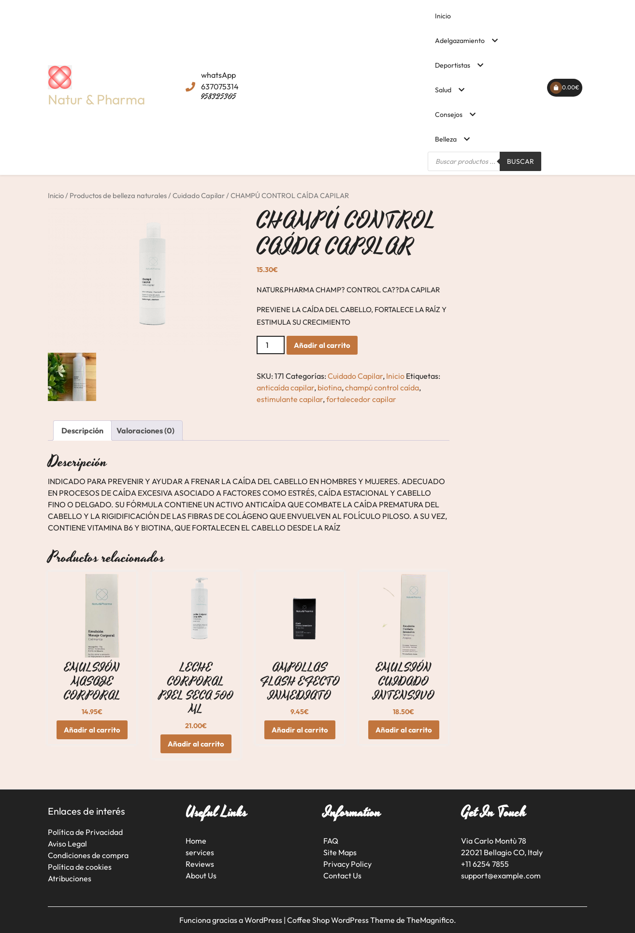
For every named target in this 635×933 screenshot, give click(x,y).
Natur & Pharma (96, 99)
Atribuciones (69, 878)
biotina (330, 387)
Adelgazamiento (460, 40)
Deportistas (452, 65)
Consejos (448, 114)
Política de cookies (80, 867)
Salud (443, 90)
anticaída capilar (285, 387)
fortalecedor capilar (361, 399)
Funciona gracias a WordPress (231, 920)
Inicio (443, 16)
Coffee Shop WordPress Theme (341, 920)
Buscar (520, 161)
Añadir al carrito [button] (92, 729)
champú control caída (382, 387)
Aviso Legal (67, 843)
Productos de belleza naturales (118, 195)
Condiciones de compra (88, 855)
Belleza (446, 139)
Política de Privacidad (85, 832)
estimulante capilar (290, 399)
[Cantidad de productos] (271, 345)
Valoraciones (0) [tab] (145, 430)
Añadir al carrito (322, 345)
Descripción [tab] (82, 430)
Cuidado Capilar (199, 195)
